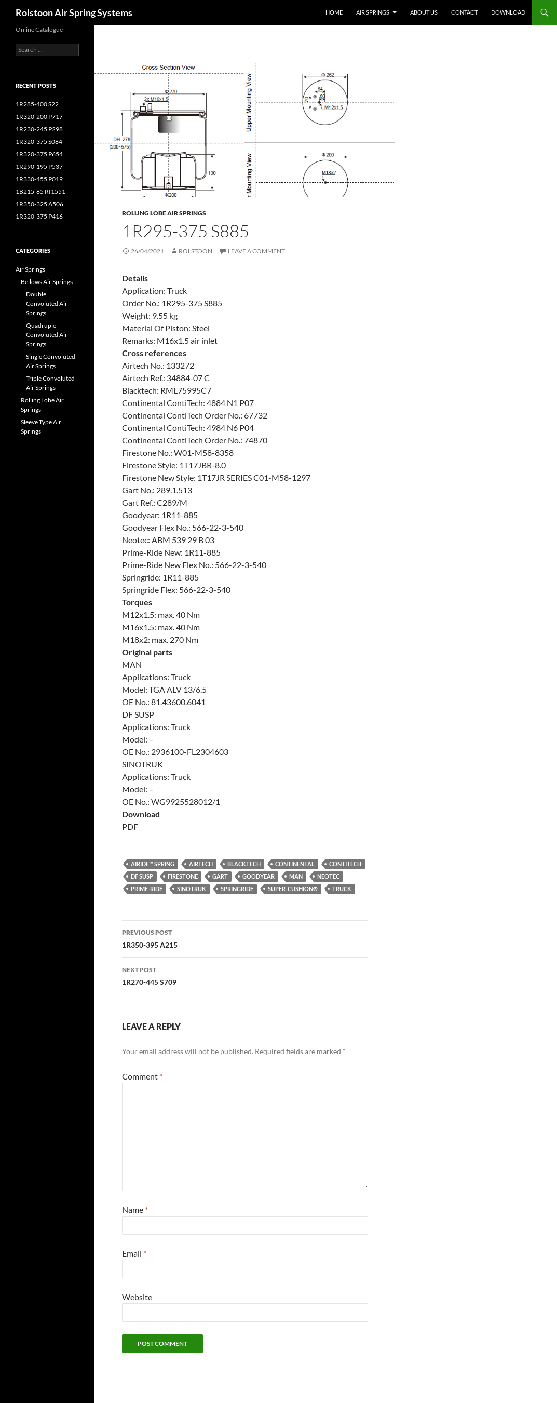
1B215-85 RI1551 (40, 191)
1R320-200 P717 (39, 116)
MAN (296, 876)
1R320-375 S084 (39, 141)
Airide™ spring (152, 863)
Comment (142, 1076)
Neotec (328, 876)
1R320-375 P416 (39, 216)
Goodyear (258, 876)
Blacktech (244, 863)
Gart (220, 876)
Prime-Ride (146, 888)
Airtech (201, 863)
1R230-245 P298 (39, 129)
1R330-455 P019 (39, 179)
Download (508, 12)
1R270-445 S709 (245, 975)
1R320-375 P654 (39, 154)
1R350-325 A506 (39, 204)
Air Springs (372, 12)
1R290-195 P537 (39, 166)
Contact (464, 12)
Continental (295, 863)
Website (137, 1297)
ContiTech (345, 863)
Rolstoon (195, 251)
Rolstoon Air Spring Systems (74, 12)
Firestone (183, 876)
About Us (424, 12)
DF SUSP (142, 876)
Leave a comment (256, 251)
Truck (341, 888)
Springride (237, 888)
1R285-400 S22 (37, 104)
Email (134, 1253)
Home (334, 12)
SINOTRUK (191, 888)
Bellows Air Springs (47, 282)
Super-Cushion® (293, 888)
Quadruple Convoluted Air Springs (46, 334)
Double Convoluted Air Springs (46, 303)
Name (135, 1210)
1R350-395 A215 (245, 937)
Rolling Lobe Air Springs (164, 213)
